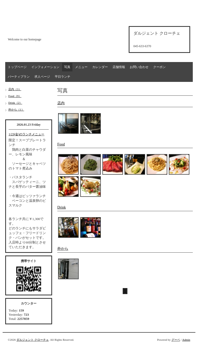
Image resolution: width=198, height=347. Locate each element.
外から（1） (16, 109)
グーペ (175, 339)
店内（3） (14, 89)
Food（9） (14, 96)
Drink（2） (15, 102)
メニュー (81, 67)
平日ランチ (62, 76)
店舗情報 (119, 67)
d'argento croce (34, 30)
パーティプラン (19, 76)
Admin (186, 339)
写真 (67, 67)
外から (62, 249)
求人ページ (42, 76)
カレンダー (100, 67)
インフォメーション (45, 67)
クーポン (159, 67)
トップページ (17, 67)
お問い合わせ (139, 67)
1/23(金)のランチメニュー (26, 134)
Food (61, 144)
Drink (61, 207)
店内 (61, 103)
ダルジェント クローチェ (32, 339)
